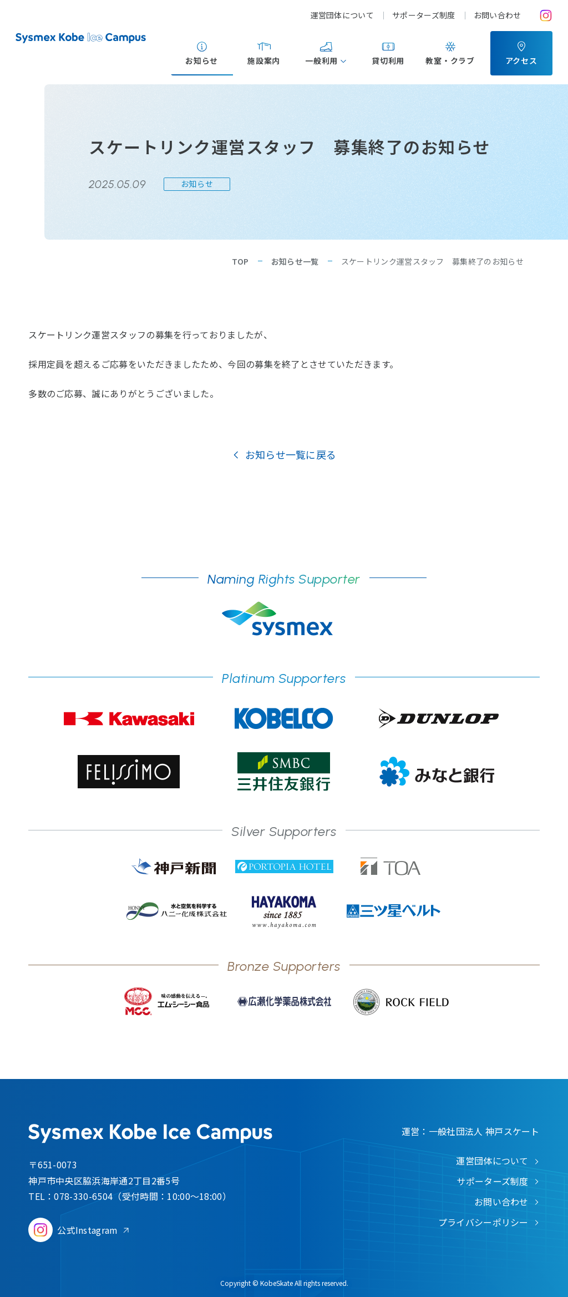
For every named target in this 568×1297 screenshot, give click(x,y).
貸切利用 (388, 60)
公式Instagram (87, 1230)
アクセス (521, 60)
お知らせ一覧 (295, 261)
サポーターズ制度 (423, 15)
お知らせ (201, 60)
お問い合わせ (497, 15)
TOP (240, 261)
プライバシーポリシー (483, 1222)
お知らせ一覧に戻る (291, 454)
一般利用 (321, 60)
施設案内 (263, 60)
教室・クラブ (449, 60)
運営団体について (342, 15)
